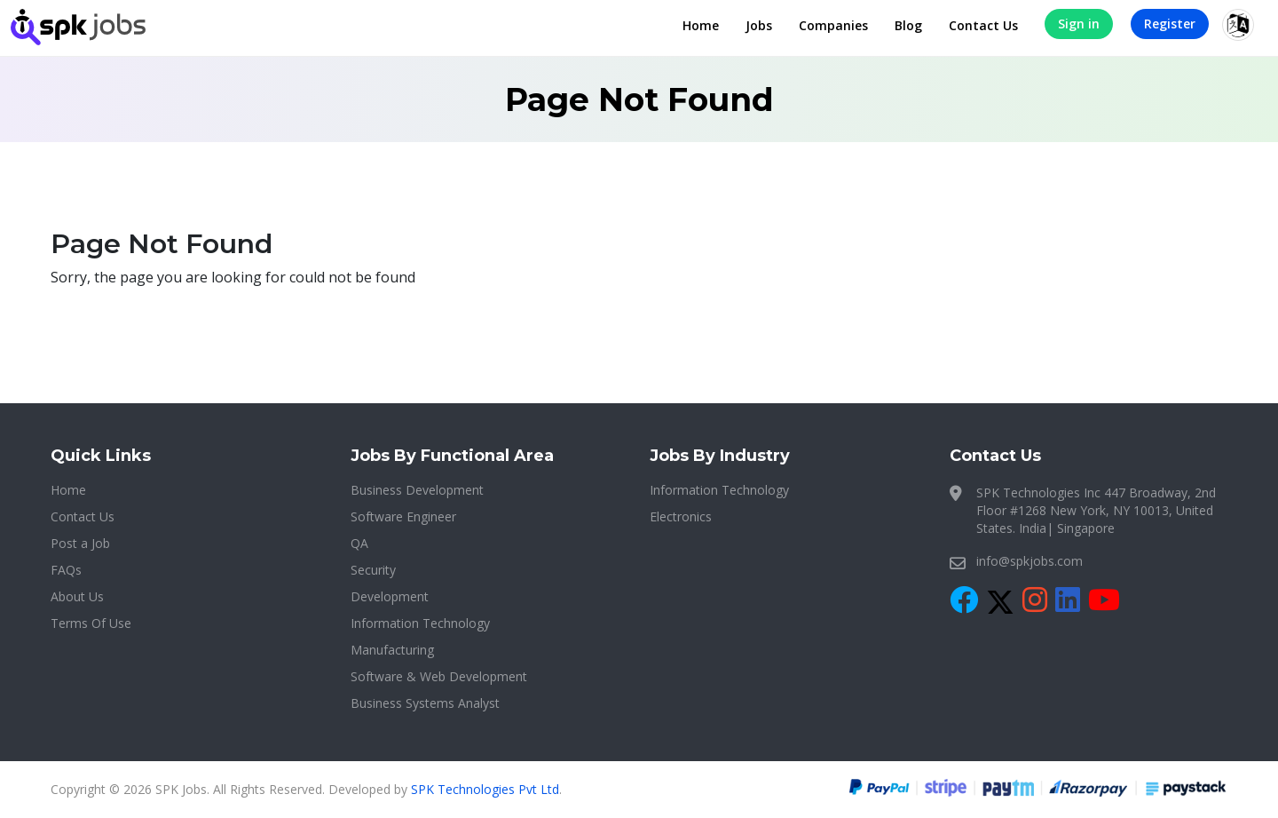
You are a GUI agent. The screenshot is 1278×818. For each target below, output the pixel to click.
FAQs (66, 569)
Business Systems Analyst (425, 703)
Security (373, 569)
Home (700, 25)
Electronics (681, 516)
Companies (833, 25)
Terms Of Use (91, 623)
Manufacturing (392, 649)
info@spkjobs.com (1029, 560)
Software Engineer (403, 516)
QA (359, 543)
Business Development (417, 489)
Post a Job (80, 543)
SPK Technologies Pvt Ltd (485, 789)
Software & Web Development (439, 676)
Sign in (1079, 23)
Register (1169, 23)
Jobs (759, 25)
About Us (77, 596)
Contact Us (983, 25)
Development (390, 596)
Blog (908, 25)
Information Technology (420, 623)
